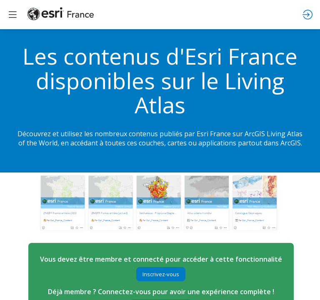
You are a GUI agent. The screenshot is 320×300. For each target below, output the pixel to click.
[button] (160, 274)
